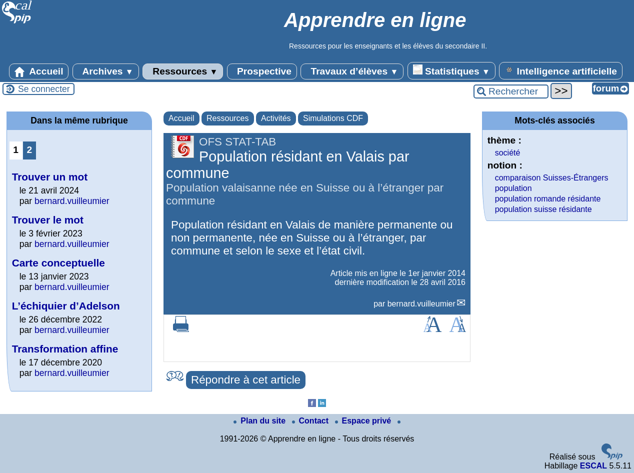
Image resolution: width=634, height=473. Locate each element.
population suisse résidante (543, 209)
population (513, 188)
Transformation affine (65, 348)
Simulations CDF (333, 118)
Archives (106, 71)
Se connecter (44, 89)
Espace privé (364, 420)
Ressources (183, 71)
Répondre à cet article (245, 380)
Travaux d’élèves (352, 71)
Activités (276, 118)
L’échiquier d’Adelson (66, 306)
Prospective (262, 71)
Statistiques (451, 70)
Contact (311, 420)
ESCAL (593, 466)
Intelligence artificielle (560, 70)
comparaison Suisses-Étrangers (551, 178)
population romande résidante (548, 198)
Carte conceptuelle (58, 262)
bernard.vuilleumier (422, 304)
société (507, 152)
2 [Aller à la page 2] (29, 149)
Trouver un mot (50, 176)
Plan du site (261, 420)
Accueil (39, 71)
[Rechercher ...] (511, 91)
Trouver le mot (48, 220)
